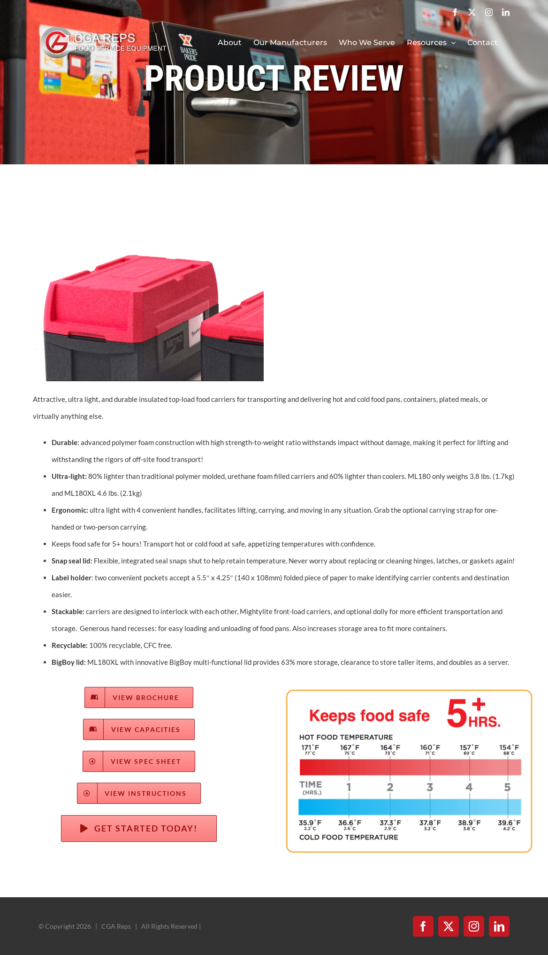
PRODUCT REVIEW (274, 78)
